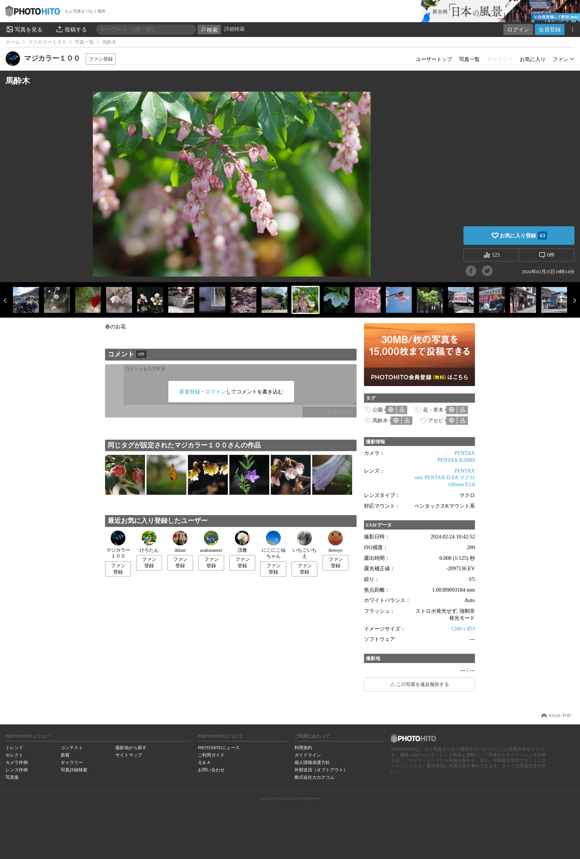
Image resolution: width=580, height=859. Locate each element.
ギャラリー (72, 762)
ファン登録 (101, 59)
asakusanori (211, 542)
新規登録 (189, 392)
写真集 (12, 777)
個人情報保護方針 (312, 762)
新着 (65, 755)
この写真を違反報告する (422, 684)
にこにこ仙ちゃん (274, 545)
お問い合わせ (211, 770)
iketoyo (335, 542)
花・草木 (433, 410)
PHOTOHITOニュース (219, 747)
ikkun (180, 542)
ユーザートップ (434, 59)
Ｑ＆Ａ (204, 762)
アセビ (436, 420)
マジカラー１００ (47, 42)
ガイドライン (307, 755)
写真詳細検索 (74, 770)
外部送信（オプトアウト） (321, 770)
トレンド (14, 747)
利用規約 (303, 747)
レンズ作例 (17, 770)
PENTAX (464, 453)
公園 (377, 410)
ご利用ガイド (211, 755)
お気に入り (533, 59)
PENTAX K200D (456, 460)
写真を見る (24, 29)
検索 (209, 30)
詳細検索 (234, 29)
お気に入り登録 (523, 235)
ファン (560, 59)
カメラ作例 (17, 762)
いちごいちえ (305, 545)
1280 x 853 (463, 629)
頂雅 (242, 542)
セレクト (14, 755)
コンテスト (72, 747)
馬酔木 (380, 420)
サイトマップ (128, 755)
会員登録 (550, 29)
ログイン (518, 29)
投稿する (71, 29)
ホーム (13, 42)
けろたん (149, 542)
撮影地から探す (130, 747)
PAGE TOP (560, 715)
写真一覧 (84, 42)
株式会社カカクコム (314, 777)
